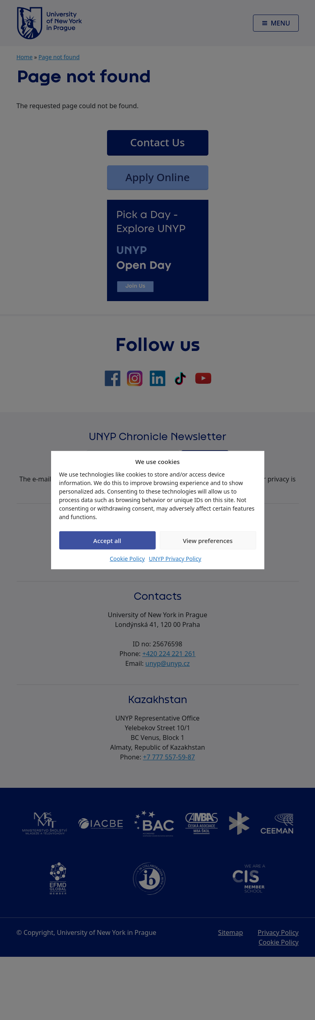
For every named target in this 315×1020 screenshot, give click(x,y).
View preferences (208, 540)
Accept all (107, 540)
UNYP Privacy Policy (175, 558)
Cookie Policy (127, 558)
